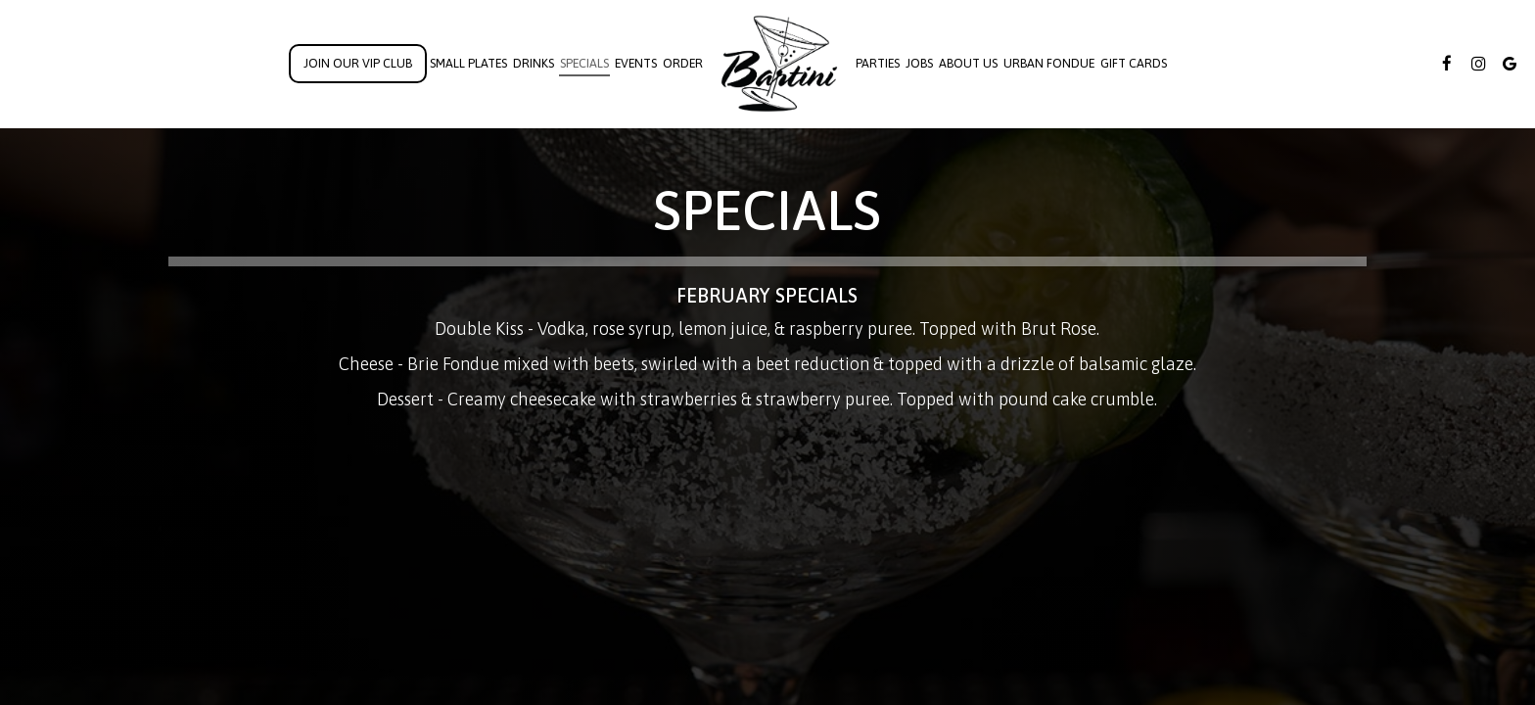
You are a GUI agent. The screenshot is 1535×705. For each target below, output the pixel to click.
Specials (584, 63)
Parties (878, 63)
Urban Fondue (1048, 63)
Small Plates (468, 63)
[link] (779, 64)
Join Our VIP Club (357, 63)
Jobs (919, 63)
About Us (968, 63)
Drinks (533, 63)
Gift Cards (1133, 63)
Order (683, 63)
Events (636, 63)
